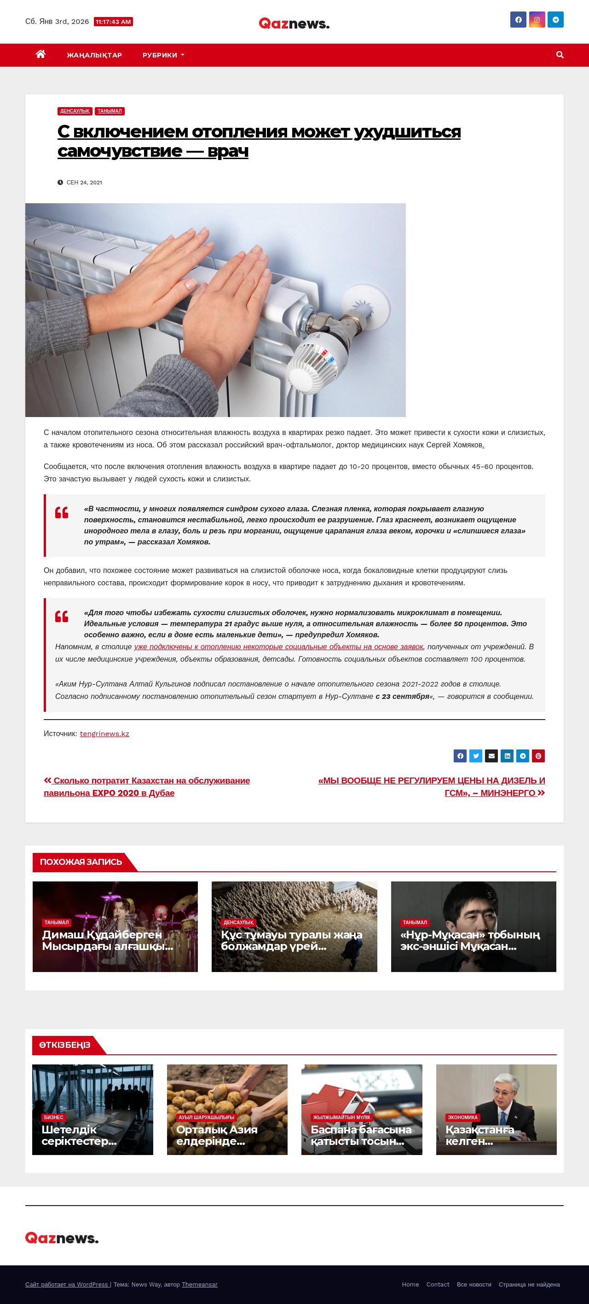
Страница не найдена (529, 1284)
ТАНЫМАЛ (109, 111)
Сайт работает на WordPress (67, 1284)
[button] (560, 55)
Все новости (474, 1284)
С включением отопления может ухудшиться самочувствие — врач (259, 140)
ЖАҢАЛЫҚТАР (94, 55)
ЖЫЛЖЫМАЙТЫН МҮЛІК (341, 1117)
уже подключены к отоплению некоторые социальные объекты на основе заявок (278, 646)
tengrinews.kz (105, 733)
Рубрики (164, 55)
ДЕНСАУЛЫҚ (75, 111)
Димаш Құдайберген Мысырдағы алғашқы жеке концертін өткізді (107, 946)
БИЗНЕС (54, 1117)
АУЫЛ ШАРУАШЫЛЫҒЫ (207, 1117)
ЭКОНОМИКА (463, 1117)
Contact (438, 1284)
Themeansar (200, 1284)
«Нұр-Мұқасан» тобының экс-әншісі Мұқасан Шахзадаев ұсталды (470, 946)
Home (410, 1284)
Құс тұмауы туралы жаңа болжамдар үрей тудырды (291, 946)
